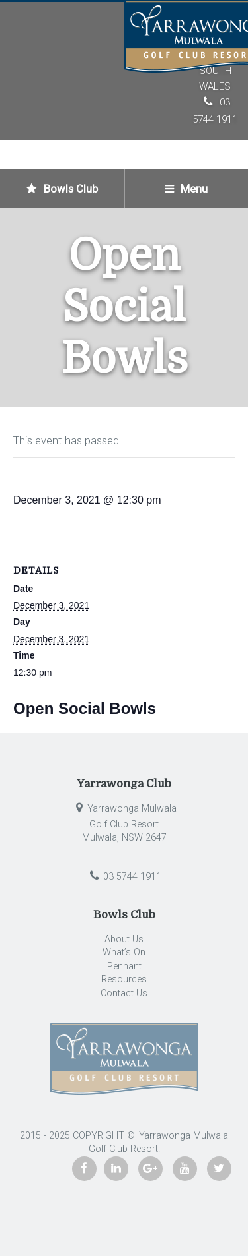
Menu (186, 188)
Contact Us (124, 993)
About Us (124, 939)
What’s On (124, 952)
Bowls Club (62, 188)
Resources (124, 979)
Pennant (124, 966)
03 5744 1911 (124, 876)
